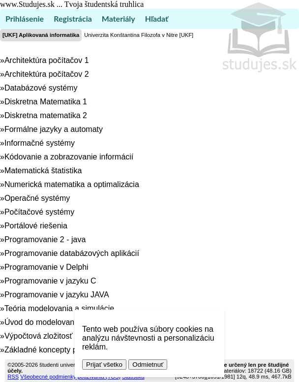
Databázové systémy (41, 88)
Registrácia (73, 18)
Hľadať (156, 18)
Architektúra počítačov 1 (46, 60)
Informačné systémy (39, 143)
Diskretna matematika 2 (45, 115)
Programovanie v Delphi (46, 267)
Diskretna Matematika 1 (45, 101)
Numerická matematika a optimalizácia (71, 184)
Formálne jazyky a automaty (53, 129)
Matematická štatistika (43, 170)
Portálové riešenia (35, 226)
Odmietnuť (147, 364)
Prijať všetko (104, 364)
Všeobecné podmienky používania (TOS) (70, 377)
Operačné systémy (37, 198)
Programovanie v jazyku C (50, 281)
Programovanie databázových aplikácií (71, 253)
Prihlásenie (24, 18)
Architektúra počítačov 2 (46, 74)
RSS (13, 377)
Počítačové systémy (39, 212)
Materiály (118, 18)
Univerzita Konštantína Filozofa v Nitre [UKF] (138, 35)
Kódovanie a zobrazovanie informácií (68, 157)
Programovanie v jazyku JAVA (56, 294)
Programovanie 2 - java (45, 239)
